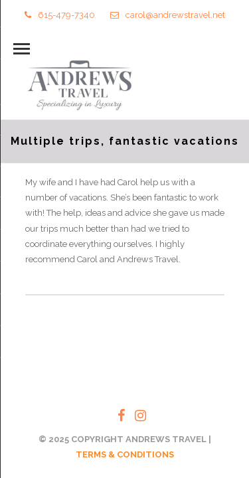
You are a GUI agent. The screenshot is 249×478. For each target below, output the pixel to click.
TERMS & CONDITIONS (125, 454)
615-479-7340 (60, 15)
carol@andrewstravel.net (167, 15)
